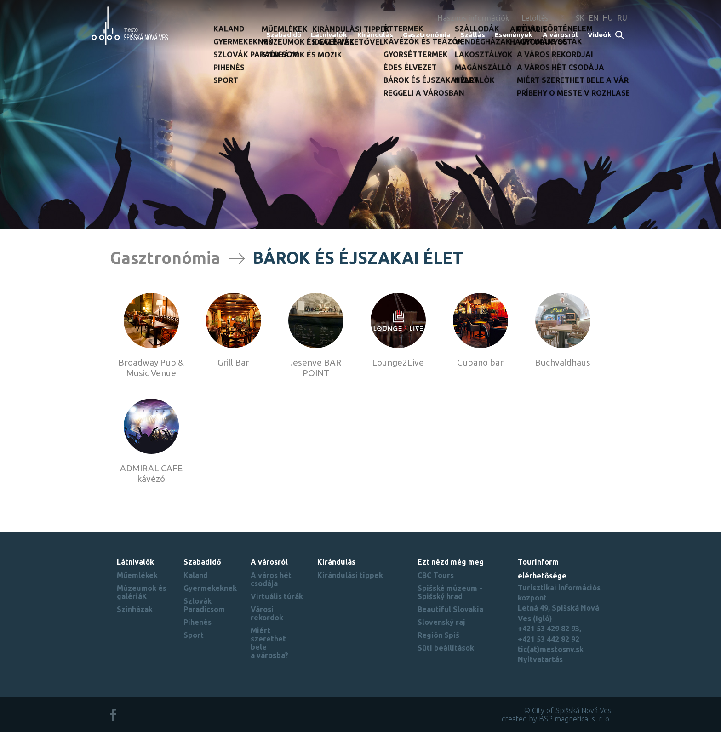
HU (608, 18)
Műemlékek (137, 575)
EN (593, 18)
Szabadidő (283, 35)
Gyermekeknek (210, 588)
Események (513, 35)
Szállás (472, 35)
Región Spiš (438, 635)
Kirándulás (375, 35)
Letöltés (535, 18)
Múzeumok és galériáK (141, 592)
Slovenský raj (441, 622)
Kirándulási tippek (350, 575)
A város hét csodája (271, 579)
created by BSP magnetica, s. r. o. (556, 719)
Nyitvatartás (540, 659)
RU (622, 18)
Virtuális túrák (277, 596)
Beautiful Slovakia (450, 609)
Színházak (135, 609)
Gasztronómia (427, 35)
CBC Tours (436, 575)
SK (580, 18)
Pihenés (197, 622)
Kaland (195, 575)
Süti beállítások (446, 648)
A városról (560, 35)
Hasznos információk (473, 18)
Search (620, 35)
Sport (193, 635)
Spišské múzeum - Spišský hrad (450, 592)
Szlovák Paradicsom (204, 605)
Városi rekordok (267, 613)
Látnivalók (329, 35)
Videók (600, 35)
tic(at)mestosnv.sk (551, 649)
